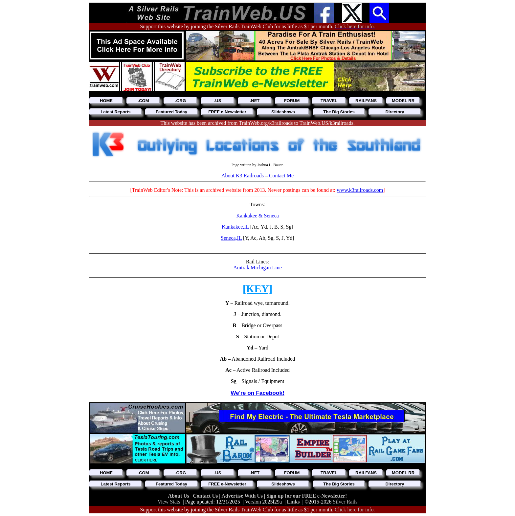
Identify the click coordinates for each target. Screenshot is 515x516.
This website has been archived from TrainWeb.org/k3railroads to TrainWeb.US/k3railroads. (257, 123)
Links (293, 502)
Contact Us (206, 496)
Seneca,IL (231, 238)
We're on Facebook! (257, 393)
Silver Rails (345, 502)
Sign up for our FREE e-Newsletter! (306, 496)
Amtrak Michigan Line (257, 267)
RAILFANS (366, 100)
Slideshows (283, 111)
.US (217, 100)
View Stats (169, 502)
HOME (106, 100)
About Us (179, 496)
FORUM (292, 100)
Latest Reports (115, 111)
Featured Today (171, 111)
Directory (394, 111)
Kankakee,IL (235, 227)
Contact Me (281, 175)
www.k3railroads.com (360, 190)
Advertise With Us (242, 496)
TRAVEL (329, 100)
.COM (143, 100)
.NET (255, 100)
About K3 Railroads (242, 175)
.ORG (180, 100)
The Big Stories (338, 111)
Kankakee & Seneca (257, 215)
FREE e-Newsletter (227, 111)
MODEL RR (403, 100)
